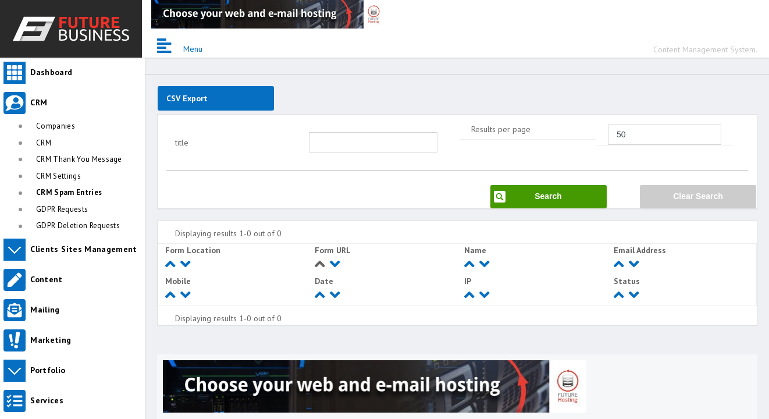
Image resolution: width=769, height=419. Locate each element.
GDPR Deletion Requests (78, 225)
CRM (43, 143)
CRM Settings (58, 176)
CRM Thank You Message (79, 159)
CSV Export (187, 98)
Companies (55, 126)
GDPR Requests (62, 209)
